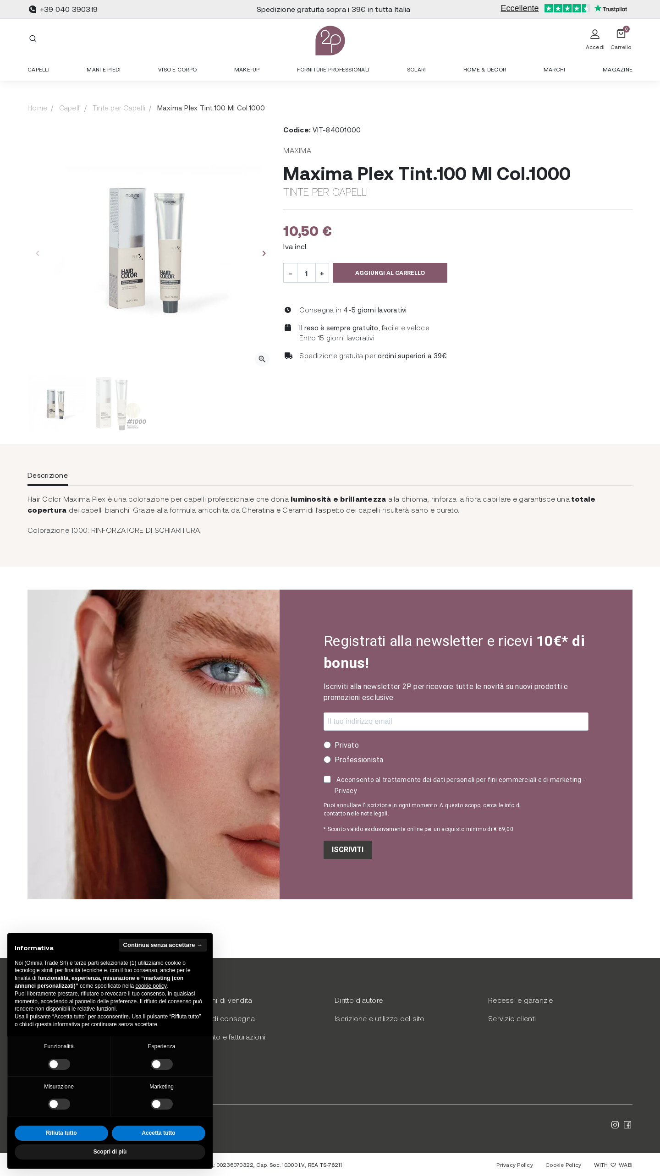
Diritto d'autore (359, 999)
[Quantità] (306, 272)
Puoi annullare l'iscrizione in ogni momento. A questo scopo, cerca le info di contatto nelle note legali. (422, 809)
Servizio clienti (512, 1018)
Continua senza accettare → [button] (163, 944)
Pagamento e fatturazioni (223, 1036)
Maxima (297, 150)
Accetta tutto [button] (158, 1133)
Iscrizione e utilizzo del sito (380, 1018)
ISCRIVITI (347, 849)
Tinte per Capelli (119, 108)
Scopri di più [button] (110, 1152)
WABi (625, 1164)
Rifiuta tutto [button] (61, 1133)
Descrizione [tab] (48, 474)
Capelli (70, 108)
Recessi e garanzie (520, 999)
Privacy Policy (514, 1164)
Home (37, 108)
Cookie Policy (563, 1164)
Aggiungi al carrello (390, 272)
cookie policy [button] (150, 986)
